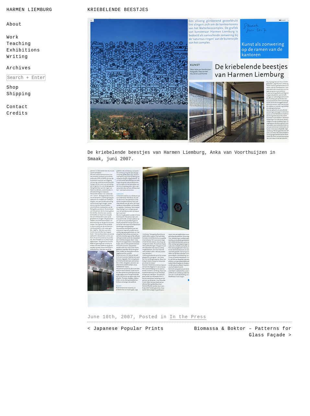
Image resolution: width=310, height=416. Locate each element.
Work (12, 37)
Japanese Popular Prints (129, 328)
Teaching (18, 43)
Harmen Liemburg (29, 9)
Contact (17, 106)
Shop (12, 87)
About (14, 24)
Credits (17, 113)
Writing (17, 56)
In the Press (188, 317)
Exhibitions (23, 50)
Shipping (18, 93)
